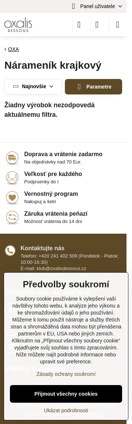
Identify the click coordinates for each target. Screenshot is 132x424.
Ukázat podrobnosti (66, 410)
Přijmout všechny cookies (66, 394)
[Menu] (117, 24)
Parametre (93, 87)
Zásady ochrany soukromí (65, 374)
